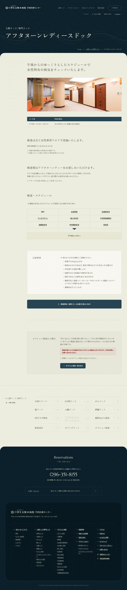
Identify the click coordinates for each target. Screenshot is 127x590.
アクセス (86, 14)
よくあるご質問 (96, 14)
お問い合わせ (107, 14)
